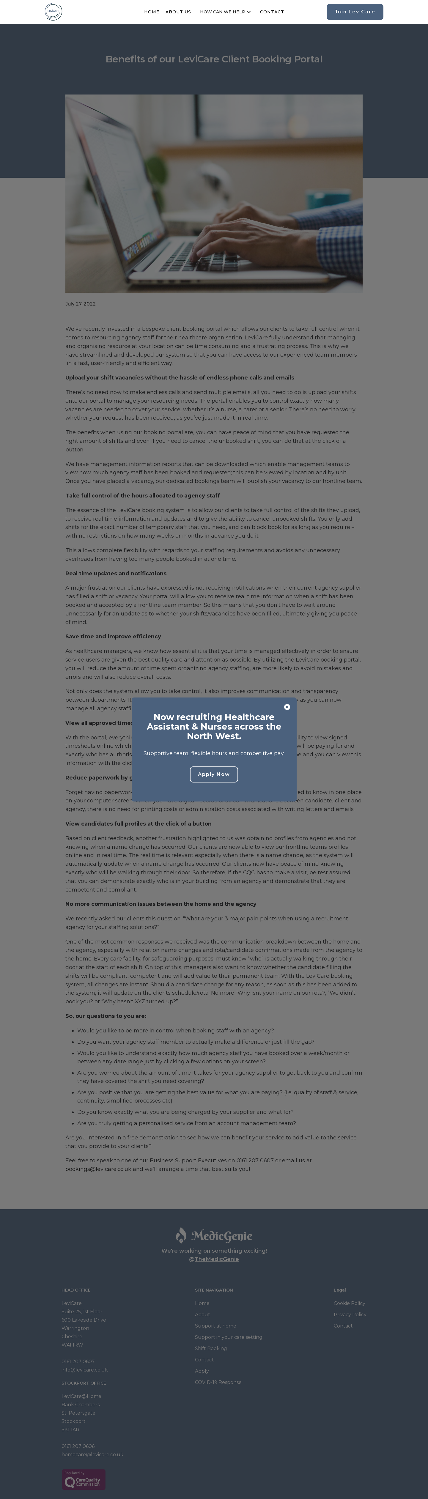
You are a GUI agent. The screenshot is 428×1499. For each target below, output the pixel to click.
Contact (272, 12)
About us (178, 12)
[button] (225, 12)
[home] (53, 12)
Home (152, 12)
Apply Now (214, 774)
